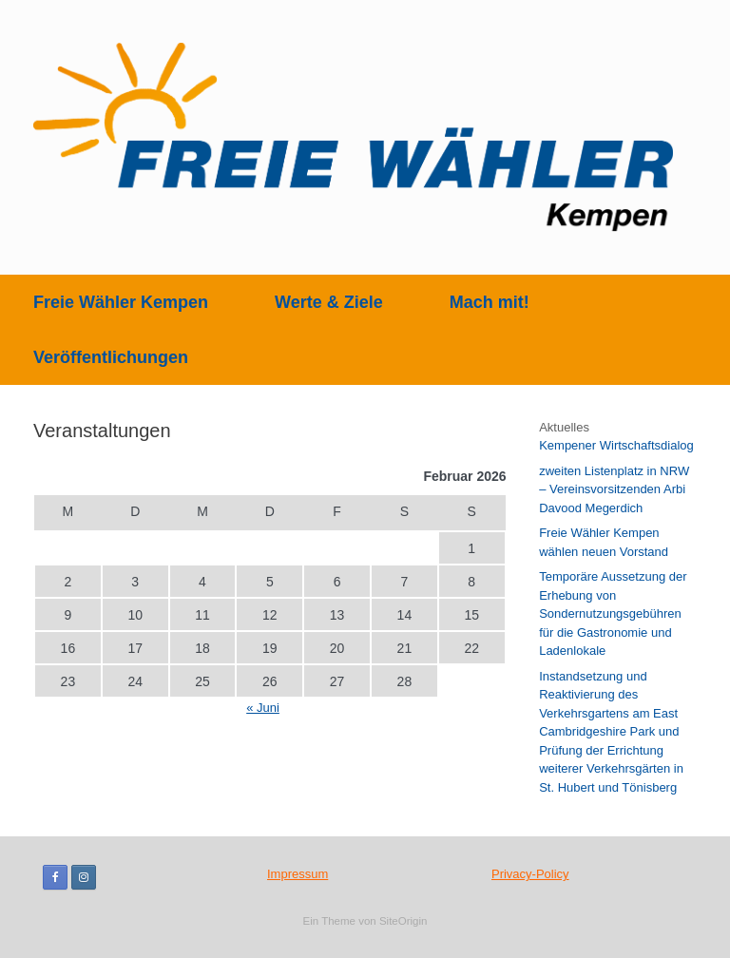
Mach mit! (489, 302)
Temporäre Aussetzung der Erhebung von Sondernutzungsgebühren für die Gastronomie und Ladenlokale (612, 613)
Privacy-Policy (530, 874)
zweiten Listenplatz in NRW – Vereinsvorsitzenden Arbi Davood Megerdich (614, 489)
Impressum (297, 874)
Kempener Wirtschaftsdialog (616, 445)
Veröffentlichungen (110, 357)
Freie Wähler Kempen (120, 302)
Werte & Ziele (329, 302)
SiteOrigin (403, 921)
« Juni (262, 707)
